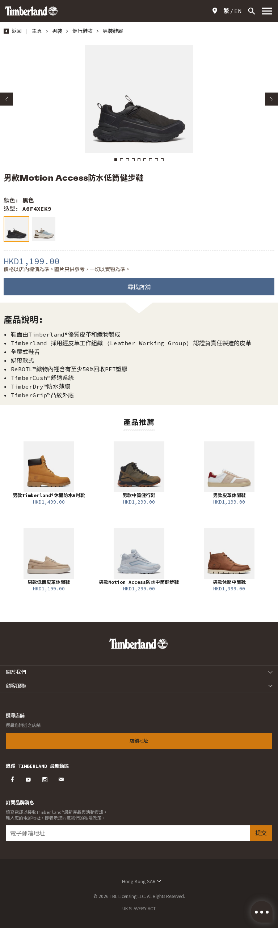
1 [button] (115, 159)
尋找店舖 (139, 287)
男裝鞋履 (113, 31)
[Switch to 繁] (226, 10)
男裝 (57, 31)
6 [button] (144, 159)
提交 (261, 832)
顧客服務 (16, 686)
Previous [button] (6, 99)
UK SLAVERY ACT (139, 908)
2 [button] (121, 159)
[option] (139, 99)
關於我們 (16, 672)
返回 (17, 31)
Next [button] (271, 99)
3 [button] (127, 159)
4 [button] (133, 159)
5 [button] (139, 159)
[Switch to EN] (237, 10)
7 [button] (150, 159)
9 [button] (162, 159)
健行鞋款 (82, 31)
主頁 (37, 31)
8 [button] (156, 159)
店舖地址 (216, 11)
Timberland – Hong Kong (31, 11)
